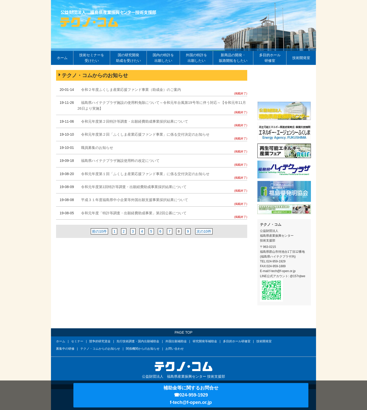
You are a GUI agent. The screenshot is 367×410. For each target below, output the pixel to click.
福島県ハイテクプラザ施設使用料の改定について (120, 161)
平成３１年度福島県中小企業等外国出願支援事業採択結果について (134, 200)
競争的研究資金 (100, 341)
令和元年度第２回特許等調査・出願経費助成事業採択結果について (134, 121)
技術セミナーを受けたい (91, 58)
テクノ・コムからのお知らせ (100, 348)
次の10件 (203, 231)
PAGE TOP (183, 332)
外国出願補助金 (176, 341)
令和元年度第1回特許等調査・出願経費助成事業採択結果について (134, 187)
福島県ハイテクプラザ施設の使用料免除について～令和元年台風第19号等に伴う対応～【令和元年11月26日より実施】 (161, 105)
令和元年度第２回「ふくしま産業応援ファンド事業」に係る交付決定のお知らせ (145, 134)
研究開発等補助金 (205, 341)
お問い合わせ (174, 348)
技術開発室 (301, 58)
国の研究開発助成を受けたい (128, 58)
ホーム (62, 58)
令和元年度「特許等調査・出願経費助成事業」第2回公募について (134, 213)
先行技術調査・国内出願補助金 (137, 341)
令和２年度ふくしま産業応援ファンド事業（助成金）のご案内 (131, 90)
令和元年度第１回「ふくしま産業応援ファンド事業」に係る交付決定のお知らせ (145, 174)
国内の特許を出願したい (163, 58)
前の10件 (99, 231)
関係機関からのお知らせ (143, 348)
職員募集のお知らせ (97, 148)
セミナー (77, 341)
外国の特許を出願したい (196, 58)
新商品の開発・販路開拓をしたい (233, 58)
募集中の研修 (65, 348)
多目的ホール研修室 (270, 58)
